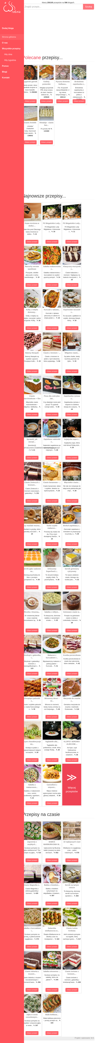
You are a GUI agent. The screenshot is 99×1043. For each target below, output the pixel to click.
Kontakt (6, 78)
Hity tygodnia (9, 60)
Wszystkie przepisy (11, 48)
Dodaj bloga (8, 28)
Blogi (4, 72)
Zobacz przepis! (33, 101)
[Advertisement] (61, 29)
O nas (5, 43)
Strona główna (9, 37)
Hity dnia (7, 54)
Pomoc (5, 66)
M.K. (96, 1038)
